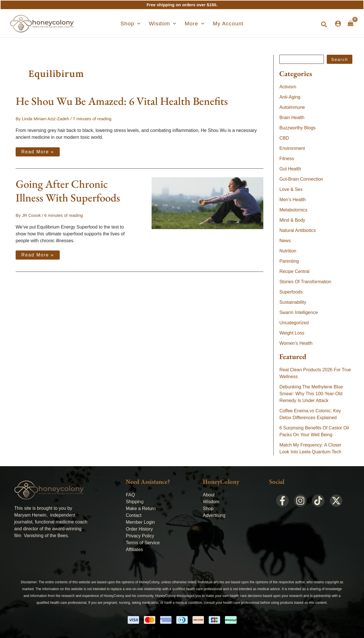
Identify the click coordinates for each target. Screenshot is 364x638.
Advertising (214, 515)
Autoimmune (292, 107)
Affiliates (134, 549)
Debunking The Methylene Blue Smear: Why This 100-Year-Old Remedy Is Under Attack (311, 393)
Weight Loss (291, 333)
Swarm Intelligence (298, 312)
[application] (143, 23)
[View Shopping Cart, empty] (350, 23)
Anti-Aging (289, 97)
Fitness (286, 158)
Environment (292, 148)
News (285, 240)
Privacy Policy (140, 535)
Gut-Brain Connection (301, 179)
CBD (284, 138)
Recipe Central (294, 271)
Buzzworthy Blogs (297, 127)
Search (339, 59)
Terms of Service (143, 542)
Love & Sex (291, 189)
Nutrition (287, 250)
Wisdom (211, 501)
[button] (324, 24)
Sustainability (292, 302)
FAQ (130, 494)
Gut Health (290, 168)
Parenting (289, 261)
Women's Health (296, 343)
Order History (139, 529)
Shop (208, 508)
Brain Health (291, 117)
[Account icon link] (338, 23)
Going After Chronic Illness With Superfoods (68, 190)
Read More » (37, 150)
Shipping (134, 501)
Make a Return (141, 508)
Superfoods (291, 292)
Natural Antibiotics (297, 230)
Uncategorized (294, 322)
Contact (133, 515)
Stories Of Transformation (305, 281)
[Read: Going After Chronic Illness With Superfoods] (207, 202)
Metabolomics (293, 209)
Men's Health (292, 199)
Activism (287, 86)
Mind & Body (292, 220)
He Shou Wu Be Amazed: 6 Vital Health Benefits (122, 101)
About (209, 494)
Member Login (140, 522)
